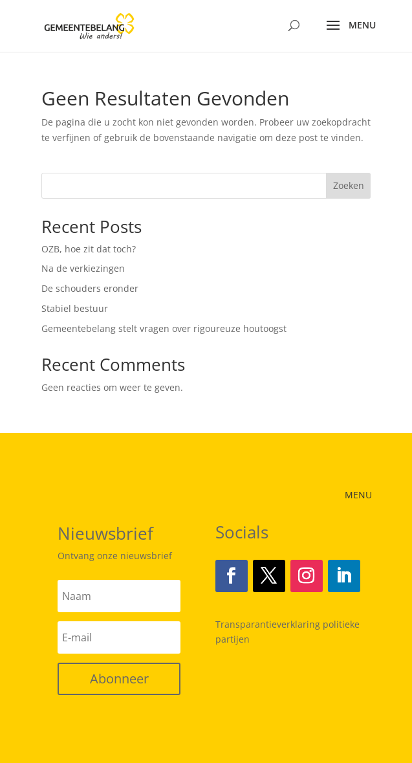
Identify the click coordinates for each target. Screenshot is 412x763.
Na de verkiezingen (83, 268)
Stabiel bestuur (74, 308)
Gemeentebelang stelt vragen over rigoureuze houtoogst (164, 328)
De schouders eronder (89, 288)
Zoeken (348, 185)
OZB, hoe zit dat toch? (88, 249)
